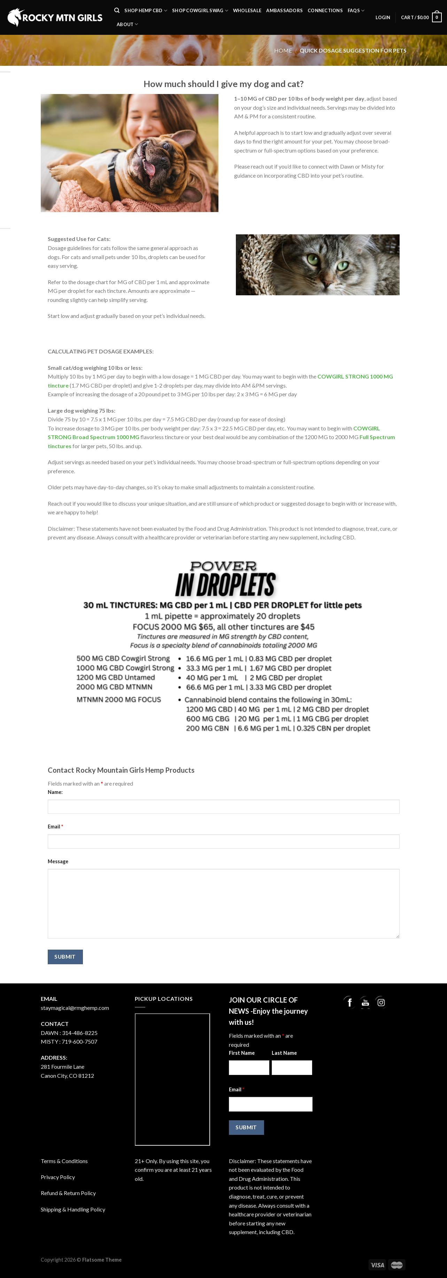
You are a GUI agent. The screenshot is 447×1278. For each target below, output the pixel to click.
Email (55, 826)
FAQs (356, 10)
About (127, 24)
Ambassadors (284, 10)
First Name (242, 1053)
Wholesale (247, 10)
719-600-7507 (79, 1041)
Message (58, 861)
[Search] (117, 10)
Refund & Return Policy (68, 1193)
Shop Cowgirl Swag (200, 10)
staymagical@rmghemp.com (75, 1007)
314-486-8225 (80, 1032)
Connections (325, 10)
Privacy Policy (58, 1177)
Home (283, 50)
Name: (55, 792)
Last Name (284, 1053)
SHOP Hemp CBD (145, 10)
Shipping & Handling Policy (73, 1209)
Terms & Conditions (64, 1161)
